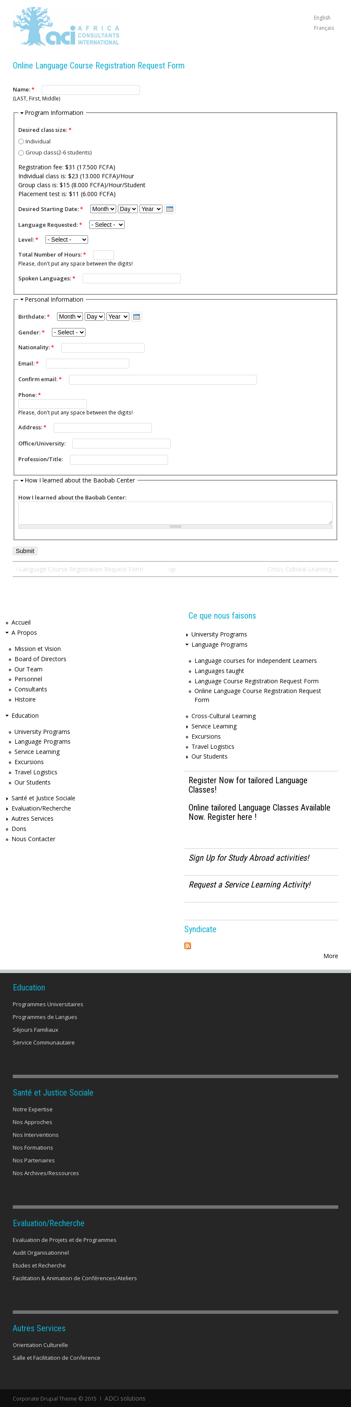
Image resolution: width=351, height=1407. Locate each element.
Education (25, 715)
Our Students (32, 782)
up (172, 569)
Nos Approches (32, 1122)
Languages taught (219, 671)
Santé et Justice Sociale (43, 798)
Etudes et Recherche (39, 1265)
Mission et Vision (37, 649)
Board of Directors (40, 659)
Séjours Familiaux (35, 1029)
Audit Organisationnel (41, 1252)
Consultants (30, 689)
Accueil (21, 622)
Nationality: (36, 347)
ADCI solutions (123, 1398)
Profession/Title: (41, 459)
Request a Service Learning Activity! (249, 884)
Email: (28, 363)
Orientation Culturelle (40, 1345)
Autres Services (32, 818)
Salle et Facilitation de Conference (56, 1357)
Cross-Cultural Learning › (301, 569)
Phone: (29, 395)
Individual (38, 141)
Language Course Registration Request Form (256, 681)
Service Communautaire (44, 1042)
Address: (32, 427)
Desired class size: (44, 130)
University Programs (42, 732)
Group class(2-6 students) (58, 152)
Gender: (31, 332)
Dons (18, 829)
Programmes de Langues (45, 1017)
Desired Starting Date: (50, 209)
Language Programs (42, 741)
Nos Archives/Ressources (46, 1173)
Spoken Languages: (46, 278)
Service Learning (37, 752)
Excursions (29, 762)
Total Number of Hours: (52, 254)
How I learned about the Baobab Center (80, 480)
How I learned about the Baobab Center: (72, 497)
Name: (23, 89)
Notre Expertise (33, 1109)
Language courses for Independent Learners (255, 660)
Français (324, 27)
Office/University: (42, 443)
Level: (28, 239)
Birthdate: (34, 316)
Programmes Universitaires (48, 1004)
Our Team (28, 669)
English (322, 17)
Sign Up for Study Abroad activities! (248, 858)
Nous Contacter (33, 839)
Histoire (25, 699)
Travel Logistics (35, 772)
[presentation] (169, 209)
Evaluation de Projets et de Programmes (65, 1240)
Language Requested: (50, 224)
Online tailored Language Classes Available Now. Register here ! (259, 812)
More (330, 956)
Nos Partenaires (34, 1160)
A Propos (24, 632)
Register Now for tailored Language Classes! (248, 785)
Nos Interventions (36, 1135)
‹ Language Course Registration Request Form (79, 569)
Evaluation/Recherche (41, 808)
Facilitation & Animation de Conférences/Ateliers (75, 1278)
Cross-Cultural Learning (223, 716)
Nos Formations (33, 1147)
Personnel (28, 679)
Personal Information (54, 299)
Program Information (54, 112)
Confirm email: (40, 379)
